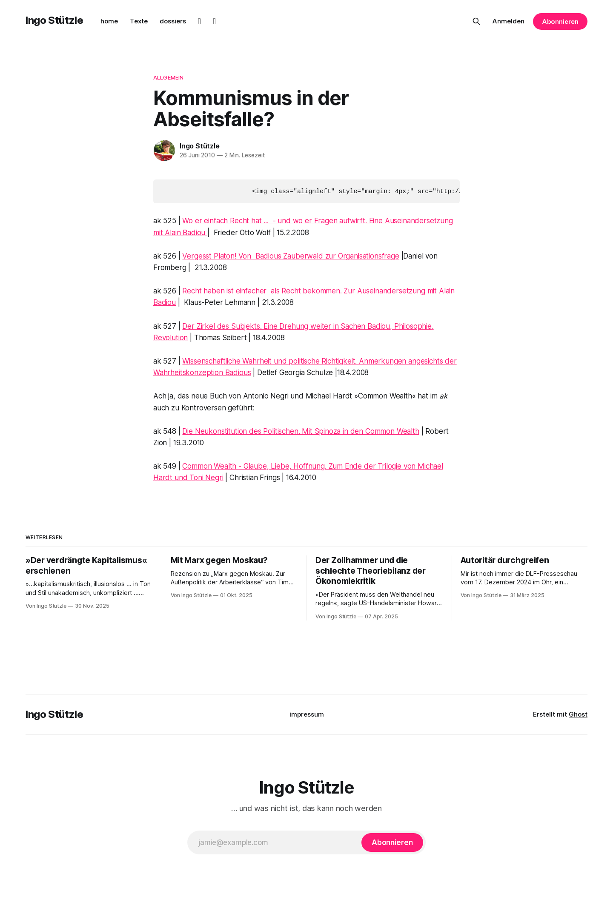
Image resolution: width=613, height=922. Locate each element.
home (109, 21)
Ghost (578, 714)
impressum (306, 714)
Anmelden (508, 21)
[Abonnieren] (392, 842)
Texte (139, 21)
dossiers (173, 21)
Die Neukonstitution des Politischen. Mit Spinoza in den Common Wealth (300, 431)
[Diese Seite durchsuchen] (476, 21)
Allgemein (168, 77)
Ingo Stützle (54, 20)
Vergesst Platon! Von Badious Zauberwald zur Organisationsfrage (290, 255)
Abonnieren (560, 21)
